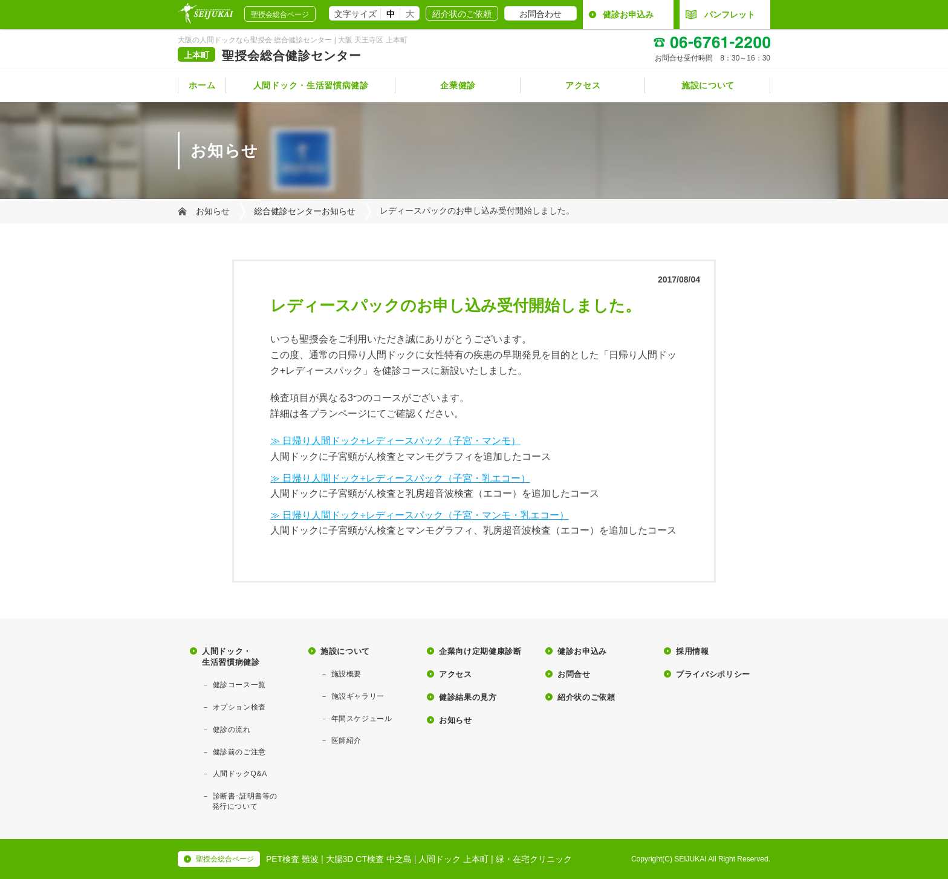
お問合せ (574, 674)
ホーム (202, 85)
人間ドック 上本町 (453, 859)
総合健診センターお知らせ (305, 211)
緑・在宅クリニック (534, 859)
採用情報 (692, 651)
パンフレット (720, 14)
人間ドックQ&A (240, 774)
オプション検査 (239, 707)
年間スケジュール (361, 718)
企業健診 (458, 85)
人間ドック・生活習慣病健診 (311, 85)
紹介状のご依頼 (462, 14)
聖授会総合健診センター (292, 56)
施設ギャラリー (358, 696)
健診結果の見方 (468, 697)
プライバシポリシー (713, 674)
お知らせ (213, 211)
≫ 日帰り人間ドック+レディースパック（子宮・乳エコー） (400, 478)
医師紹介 (346, 740)
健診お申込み (628, 14)
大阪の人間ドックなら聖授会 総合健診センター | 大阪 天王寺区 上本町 (292, 40)
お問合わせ (540, 14)
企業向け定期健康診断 (480, 651)
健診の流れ (232, 729)
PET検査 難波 (292, 859)
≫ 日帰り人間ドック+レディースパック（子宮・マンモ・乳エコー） (419, 515)
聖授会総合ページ (280, 14)
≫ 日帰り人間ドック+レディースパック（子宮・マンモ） (395, 441)
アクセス (583, 85)
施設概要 (346, 674)
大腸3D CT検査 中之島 (369, 859)
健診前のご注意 (239, 752)
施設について (708, 85)
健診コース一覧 (239, 685)
